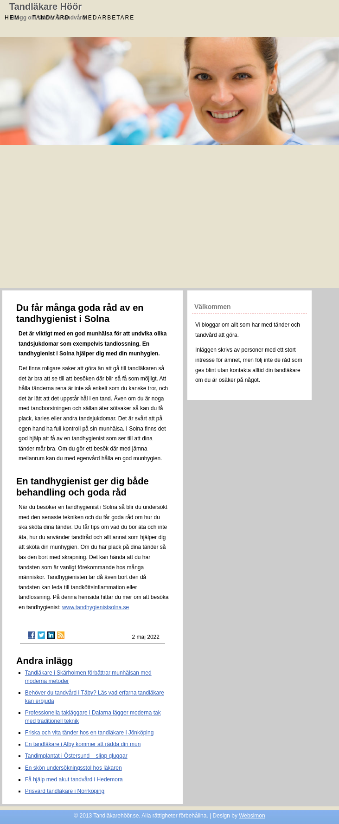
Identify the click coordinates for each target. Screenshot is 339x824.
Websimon (252, 815)
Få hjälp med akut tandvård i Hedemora (74, 779)
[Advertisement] (169, 218)
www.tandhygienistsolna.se (95, 607)
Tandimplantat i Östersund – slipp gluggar (76, 756)
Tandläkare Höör (45, 6)
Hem (12, 17)
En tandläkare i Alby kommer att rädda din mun (83, 744)
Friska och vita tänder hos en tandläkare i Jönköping (89, 732)
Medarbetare (108, 17)
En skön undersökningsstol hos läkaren (73, 768)
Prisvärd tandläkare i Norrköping (64, 791)
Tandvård (51, 17)
